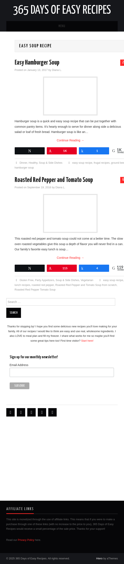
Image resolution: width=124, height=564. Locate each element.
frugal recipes (102, 162)
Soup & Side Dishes (50, 162)
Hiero (99, 558)
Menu (62, 26)
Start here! (87, 340)
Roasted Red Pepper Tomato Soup (35, 289)
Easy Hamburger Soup (37, 62)
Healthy (33, 162)
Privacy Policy (26, 540)
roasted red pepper (43, 285)
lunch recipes (22, 285)
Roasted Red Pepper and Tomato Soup (54, 180)
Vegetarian (87, 280)
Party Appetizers (44, 280)
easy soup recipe (82, 162)
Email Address (19, 365)
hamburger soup (24, 167)
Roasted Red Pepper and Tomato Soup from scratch (86, 285)
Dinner (23, 162)
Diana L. (57, 70)
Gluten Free (27, 280)
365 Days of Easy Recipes (62, 10)
